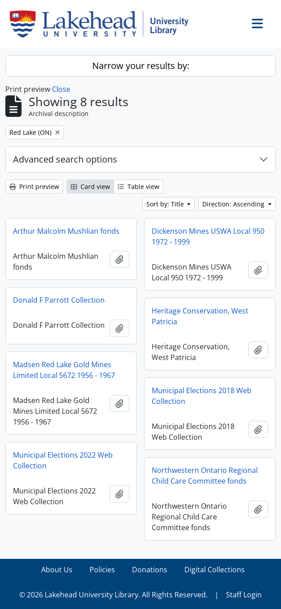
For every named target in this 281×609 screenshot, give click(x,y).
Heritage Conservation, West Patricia (200, 316)
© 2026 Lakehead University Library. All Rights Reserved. (113, 595)
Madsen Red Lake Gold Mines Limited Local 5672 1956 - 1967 (64, 370)
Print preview (34, 186)
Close (61, 89)
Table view (138, 186)
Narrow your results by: (140, 66)
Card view (90, 186)
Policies (102, 570)
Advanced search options (65, 159)
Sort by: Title (166, 204)
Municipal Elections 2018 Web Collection (201, 396)
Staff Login (244, 595)
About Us (56, 570)
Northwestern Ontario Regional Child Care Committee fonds (205, 475)
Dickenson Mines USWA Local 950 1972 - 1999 (208, 236)
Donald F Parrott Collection (59, 300)
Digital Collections (214, 570)
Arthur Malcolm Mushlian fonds (66, 231)
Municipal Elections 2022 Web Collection (63, 460)
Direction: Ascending (234, 204)
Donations (149, 570)
